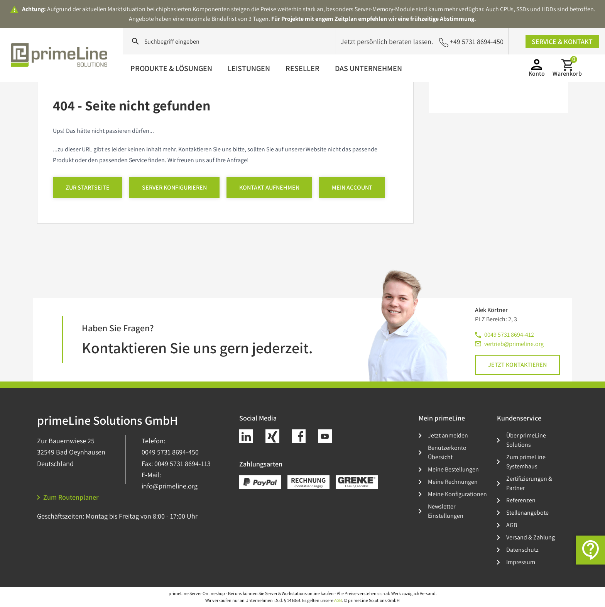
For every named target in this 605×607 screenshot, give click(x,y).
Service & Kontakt (562, 41)
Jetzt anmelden (448, 435)
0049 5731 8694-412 (509, 335)
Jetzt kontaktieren (517, 365)
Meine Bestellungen (453, 469)
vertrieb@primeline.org (514, 344)
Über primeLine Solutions (526, 440)
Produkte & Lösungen (171, 68)
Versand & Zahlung (530, 537)
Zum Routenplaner (68, 497)
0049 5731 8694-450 (170, 452)
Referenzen (521, 500)
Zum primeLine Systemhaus (526, 461)
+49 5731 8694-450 (471, 42)
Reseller (302, 68)
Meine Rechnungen (453, 482)
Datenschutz (522, 550)
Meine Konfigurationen (457, 494)
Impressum (520, 562)
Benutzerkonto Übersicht (447, 452)
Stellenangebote (527, 513)
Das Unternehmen (368, 68)
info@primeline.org (170, 486)
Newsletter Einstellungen (445, 511)
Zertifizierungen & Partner (529, 483)
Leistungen (249, 68)
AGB (511, 525)
